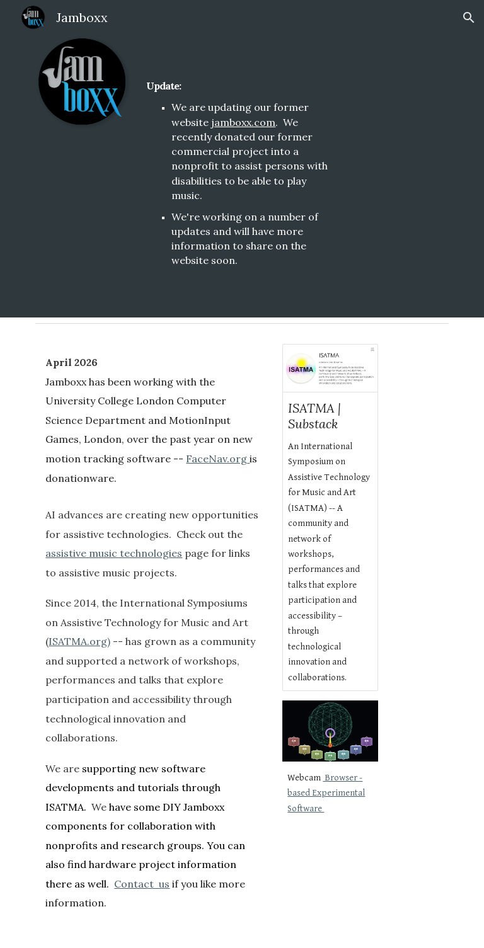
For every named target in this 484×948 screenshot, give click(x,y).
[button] (469, 18)
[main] (241, 159)
